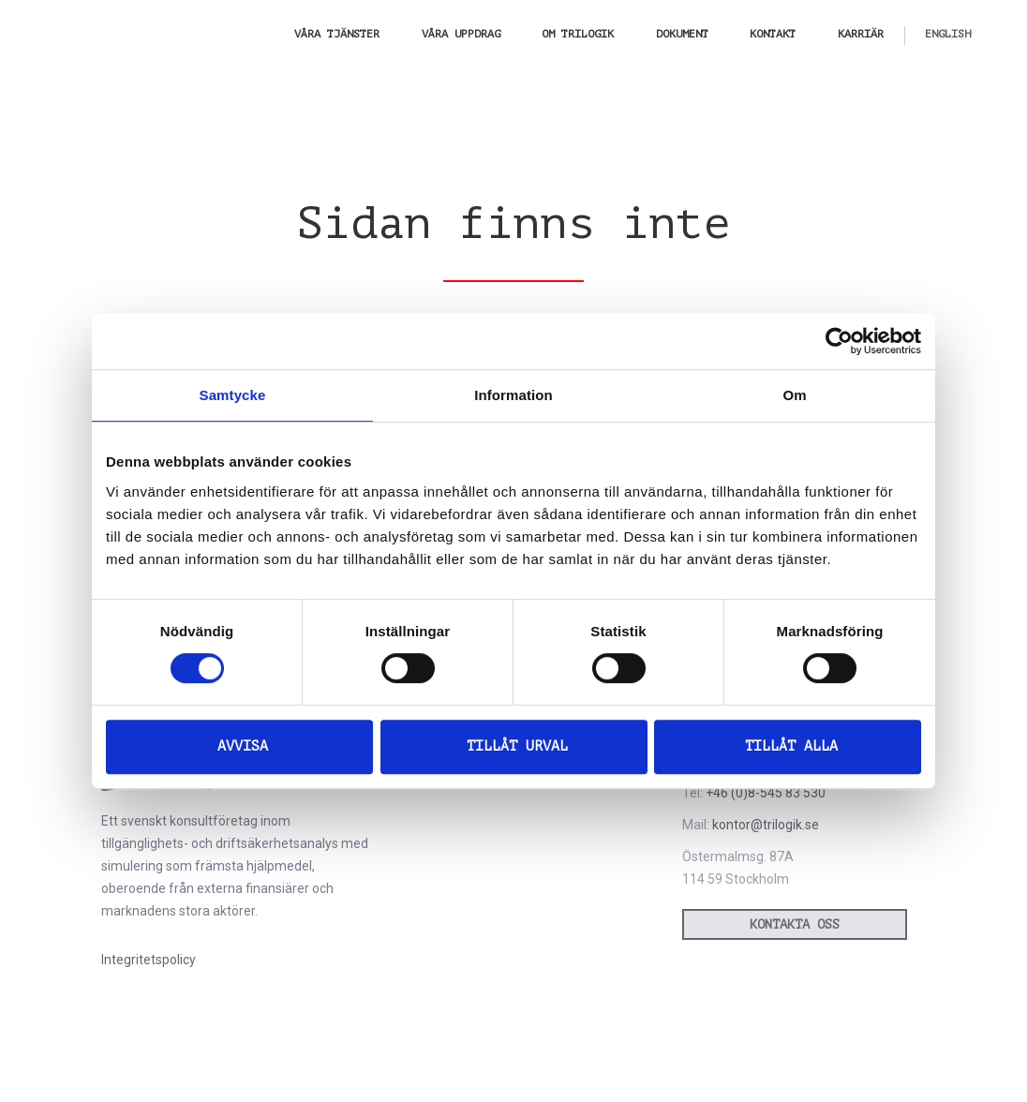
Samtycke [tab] (233, 395)
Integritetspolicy (148, 959)
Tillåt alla (791, 746)
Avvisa (242, 746)
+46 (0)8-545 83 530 (766, 792)
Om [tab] (794, 395)
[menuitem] (948, 34)
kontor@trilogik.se (765, 824)
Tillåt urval (517, 746)
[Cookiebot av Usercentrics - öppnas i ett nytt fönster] (839, 341)
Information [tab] (513, 395)
